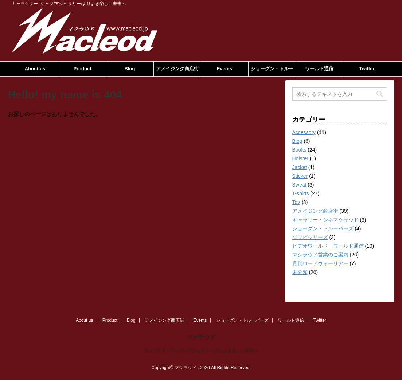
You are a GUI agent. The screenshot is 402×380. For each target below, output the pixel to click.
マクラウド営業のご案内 (320, 255)
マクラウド (201, 337)
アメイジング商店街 (177, 68)
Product (82, 68)
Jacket (299, 167)
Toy (296, 202)
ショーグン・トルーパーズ (272, 71)
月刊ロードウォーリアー (320, 263)
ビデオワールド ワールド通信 (328, 246)
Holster (300, 158)
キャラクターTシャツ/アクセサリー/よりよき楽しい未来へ (201, 350)
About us (35, 68)
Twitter (367, 68)
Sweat (299, 185)
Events (225, 68)
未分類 (300, 272)
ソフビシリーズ (310, 237)
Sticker (300, 176)
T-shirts (300, 193)
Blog (130, 68)
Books (299, 150)
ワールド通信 (319, 68)
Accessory (304, 132)
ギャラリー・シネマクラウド (325, 220)
